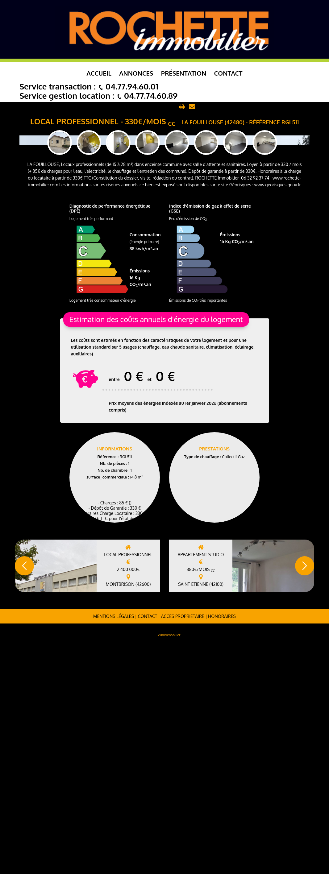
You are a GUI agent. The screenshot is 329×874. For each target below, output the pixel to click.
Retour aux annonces (154, 107)
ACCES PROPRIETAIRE (182, 844)
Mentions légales (113, 844)
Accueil (99, 73)
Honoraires (222, 844)
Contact (228, 73)
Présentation (183, 73)
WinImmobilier (169, 862)
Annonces (136, 73)
